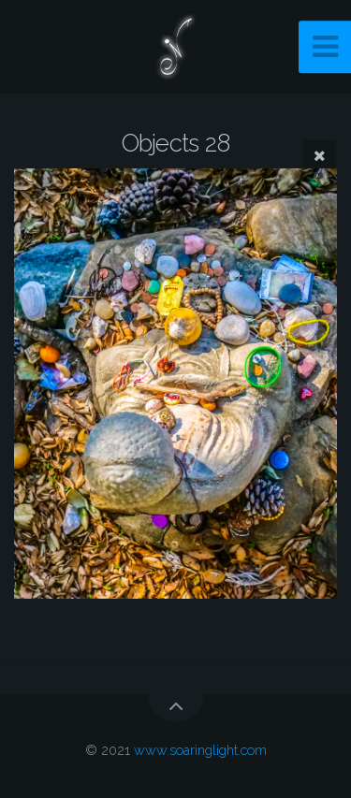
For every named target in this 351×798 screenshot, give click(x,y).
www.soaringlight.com (200, 750)
